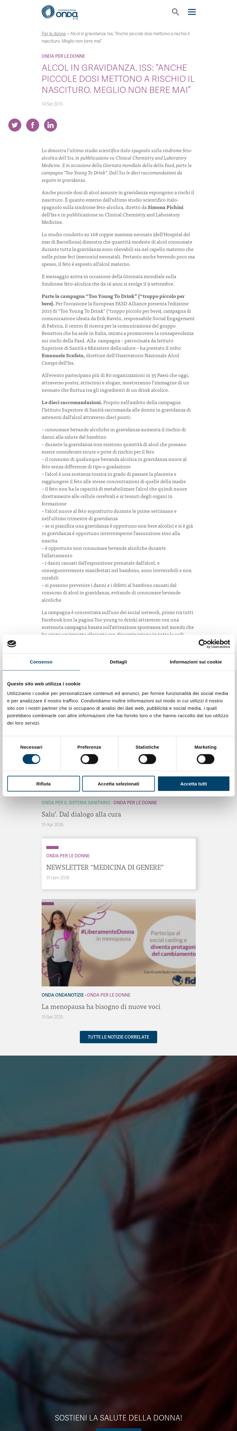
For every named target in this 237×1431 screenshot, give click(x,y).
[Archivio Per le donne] (52, 847)
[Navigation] (192, 12)
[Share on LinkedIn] (50, 125)
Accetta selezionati (118, 783)
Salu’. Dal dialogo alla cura (81, 813)
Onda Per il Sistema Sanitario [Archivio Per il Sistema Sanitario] (76, 802)
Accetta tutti (193, 783)
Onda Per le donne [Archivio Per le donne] (63, 56)
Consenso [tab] (41, 661)
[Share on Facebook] (33, 125)
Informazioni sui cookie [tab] (196, 661)
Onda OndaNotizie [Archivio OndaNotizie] (63, 995)
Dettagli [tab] (118, 661)
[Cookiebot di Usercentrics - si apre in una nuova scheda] (203, 643)
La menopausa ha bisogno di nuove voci (101, 1006)
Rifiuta (43, 783)
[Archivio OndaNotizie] (48, 900)
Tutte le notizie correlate (118, 1037)
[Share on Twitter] (15, 125)
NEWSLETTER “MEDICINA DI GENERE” (105, 866)
